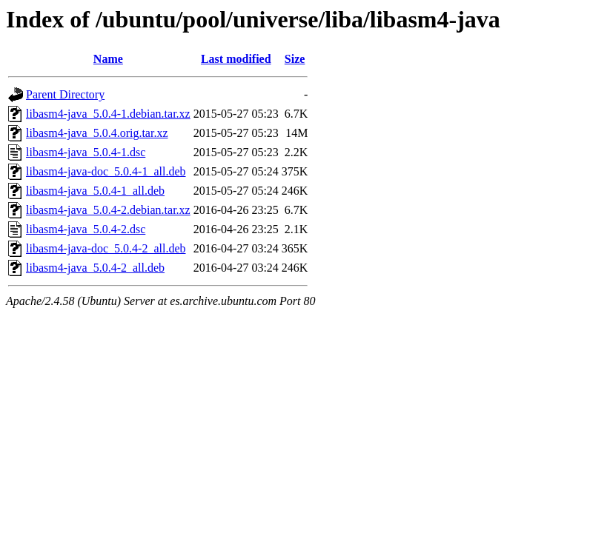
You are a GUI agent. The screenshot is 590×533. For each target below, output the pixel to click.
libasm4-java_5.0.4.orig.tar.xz (97, 133)
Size (295, 59)
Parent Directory (65, 94)
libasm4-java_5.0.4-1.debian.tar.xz (108, 113)
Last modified (236, 59)
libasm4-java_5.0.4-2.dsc (85, 229)
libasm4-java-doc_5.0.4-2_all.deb (106, 248)
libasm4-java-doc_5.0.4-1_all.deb (106, 171)
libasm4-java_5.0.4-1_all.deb (95, 190)
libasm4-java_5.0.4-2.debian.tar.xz (108, 210)
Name (108, 59)
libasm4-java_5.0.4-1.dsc (85, 152)
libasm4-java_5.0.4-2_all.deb (95, 267)
